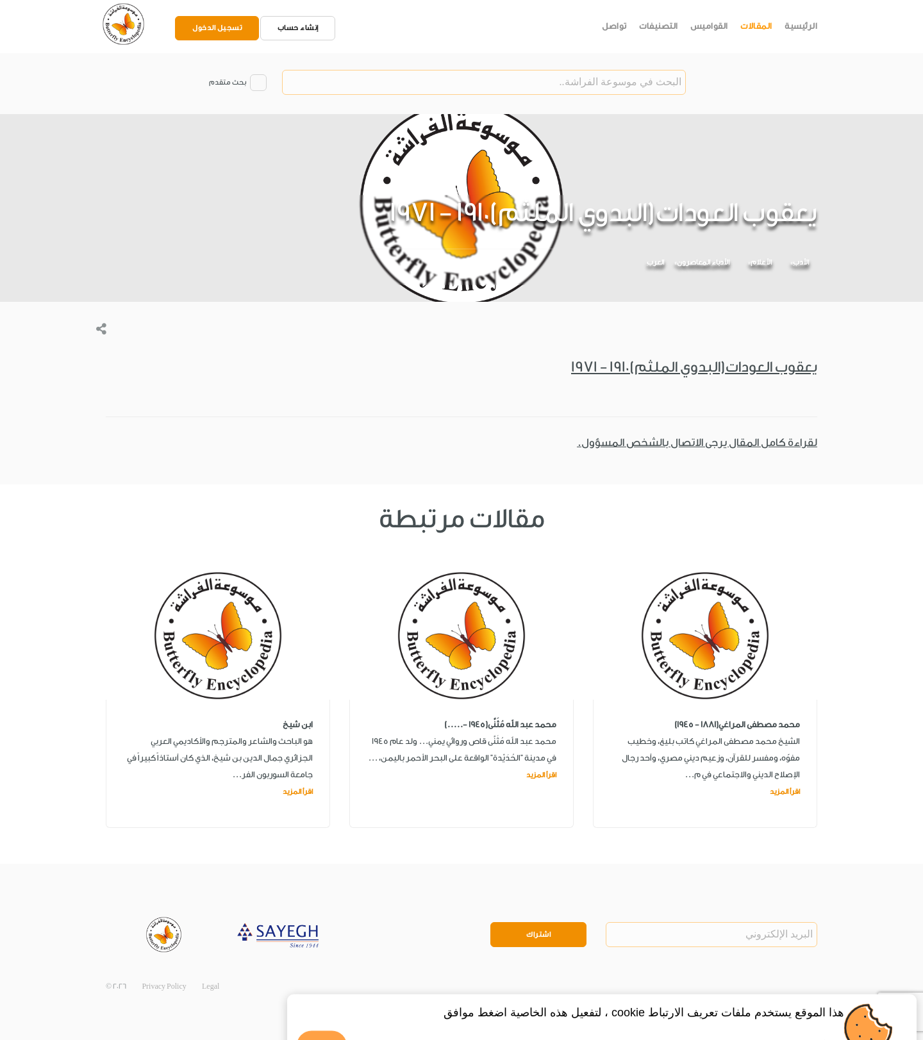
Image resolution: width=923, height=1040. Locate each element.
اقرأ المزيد (785, 792)
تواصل (614, 26)
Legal (210, 986)
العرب (655, 262)
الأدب (801, 262)
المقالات (756, 26)
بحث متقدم (227, 82)
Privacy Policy (164, 986)
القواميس (709, 26)
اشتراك (538, 934)
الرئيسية (801, 26)
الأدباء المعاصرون (703, 262)
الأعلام (761, 262)
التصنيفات (658, 26)
